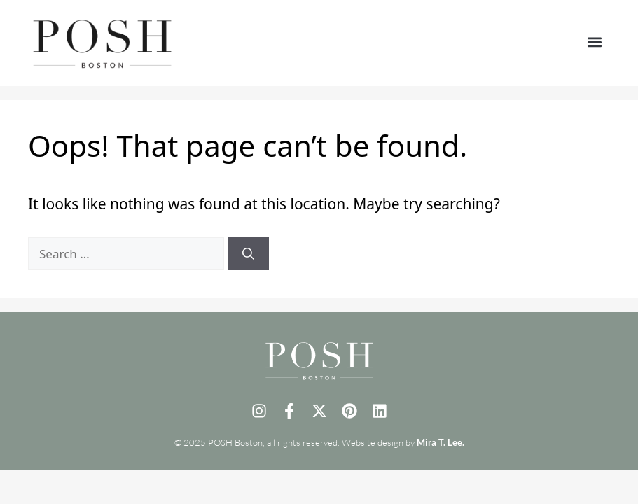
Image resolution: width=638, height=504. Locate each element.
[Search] (248, 254)
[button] (594, 42)
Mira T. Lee (439, 442)
